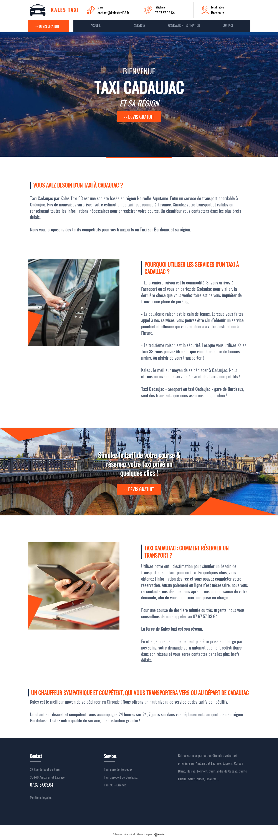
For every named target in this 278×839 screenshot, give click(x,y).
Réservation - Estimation (183, 25)
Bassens (227, 763)
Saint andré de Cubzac (223, 771)
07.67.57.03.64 (164, 12)
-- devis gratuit (139, 116)
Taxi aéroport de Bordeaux (120, 777)
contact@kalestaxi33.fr (113, 12)
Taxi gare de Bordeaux (118, 769)
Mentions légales (40, 797)
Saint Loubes (196, 778)
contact (228, 25)
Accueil (96, 25)
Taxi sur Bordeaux (155, 229)
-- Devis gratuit (47, 26)
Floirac (191, 771)
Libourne (211, 778)
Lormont (202, 771)
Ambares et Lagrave (208, 763)
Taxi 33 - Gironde (115, 784)
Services (139, 25)
